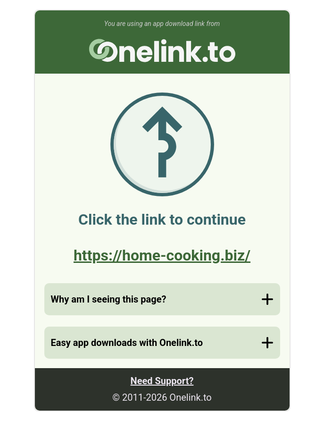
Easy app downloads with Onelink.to (127, 342)
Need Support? (162, 381)
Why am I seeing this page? (108, 299)
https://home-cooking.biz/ (162, 255)
